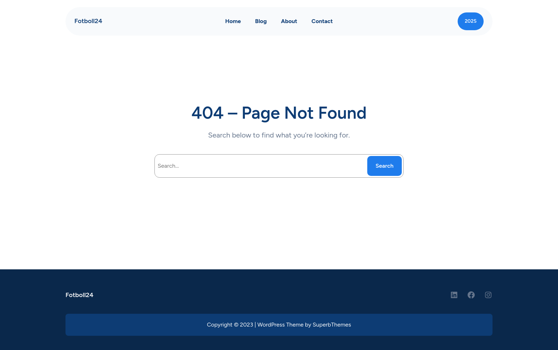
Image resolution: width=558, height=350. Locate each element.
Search (384, 165)
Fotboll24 (88, 21)
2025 (471, 21)
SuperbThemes (332, 324)
